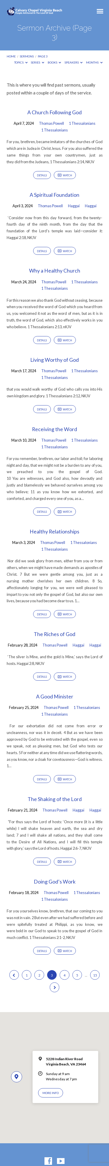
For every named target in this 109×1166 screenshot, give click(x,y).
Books (54, 62)
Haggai (74, 205)
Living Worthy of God (54, 360)
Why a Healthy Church (54, 270)
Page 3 (43, 56)
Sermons (27, 56)
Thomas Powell (51, 123)
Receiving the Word (54, 429)
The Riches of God (54, 634)
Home (11, 56)
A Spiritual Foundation (54, 195)
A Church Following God (54, 112)
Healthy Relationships (54, 531)
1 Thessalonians (82, 123)
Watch (65, 175)
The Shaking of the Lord (55, 799)
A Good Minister (54, 696)
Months (94, 62)
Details (42, 175)
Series (37, 62)
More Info (50, 1093)
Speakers (74, 62)
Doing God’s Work (55, 881)
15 (95, 975)
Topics (21, 62)
